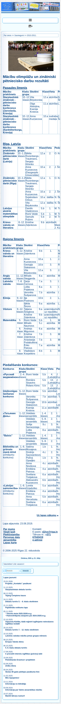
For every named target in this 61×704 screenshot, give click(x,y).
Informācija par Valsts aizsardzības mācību (23, 690)
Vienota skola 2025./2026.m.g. (19, 614)
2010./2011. (31, 35)
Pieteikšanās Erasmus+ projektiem (20, 660)
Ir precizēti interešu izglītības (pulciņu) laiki (23, 654)
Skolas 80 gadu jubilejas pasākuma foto (22, 672)
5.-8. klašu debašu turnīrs (16, 648)
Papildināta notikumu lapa (16, 608)
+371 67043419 (42, 536)
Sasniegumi (19, 35)
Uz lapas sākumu (46, 515)
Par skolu (7, 35)
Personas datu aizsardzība (11, 538)
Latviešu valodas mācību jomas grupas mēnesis (26, 636)
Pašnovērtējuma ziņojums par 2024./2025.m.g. (26, 616)
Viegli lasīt (9, 532)
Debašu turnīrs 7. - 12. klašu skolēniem (22, 630)
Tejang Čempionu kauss (15, 596)
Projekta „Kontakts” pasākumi (18, 584)
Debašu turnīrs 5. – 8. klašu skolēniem (21, 602)
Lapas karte (10, 542)
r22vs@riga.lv (50, 532)
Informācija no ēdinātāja (15, 684)
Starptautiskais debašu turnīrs (18, 590)
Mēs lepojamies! (12, 678)
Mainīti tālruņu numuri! (15, 696)
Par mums (9, 529)
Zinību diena (10, 666)
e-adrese (37, 540)
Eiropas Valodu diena (14, 642)
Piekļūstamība (11, 534)
